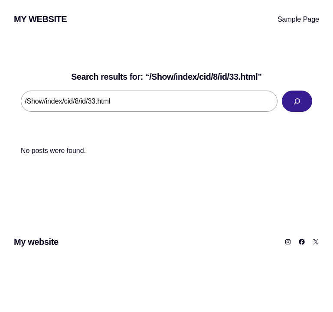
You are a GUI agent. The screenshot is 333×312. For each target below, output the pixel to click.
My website (40, 19)
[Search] (297, 101)
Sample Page (298, 19)
